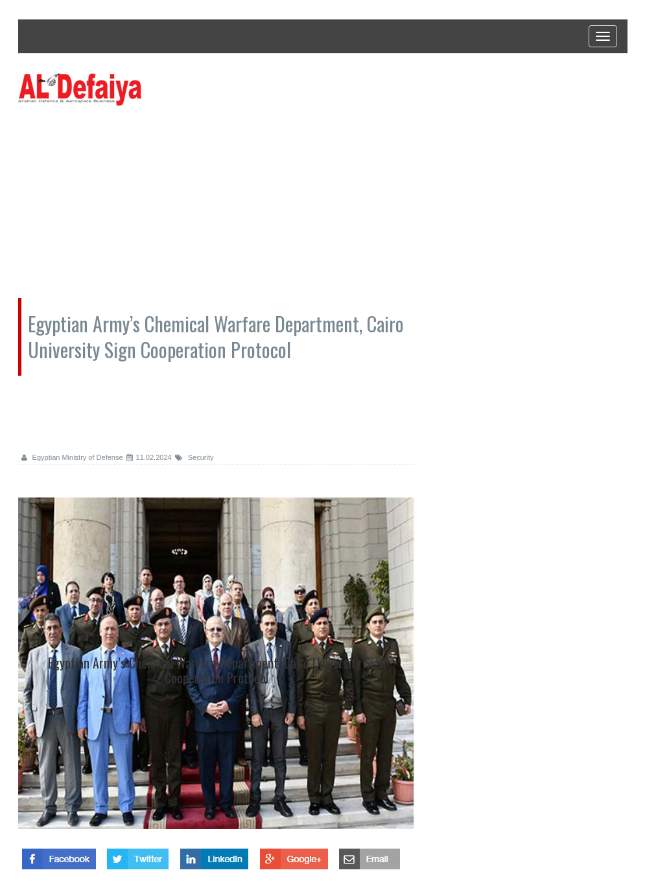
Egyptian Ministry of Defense (72, 457)
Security (194, 457)
